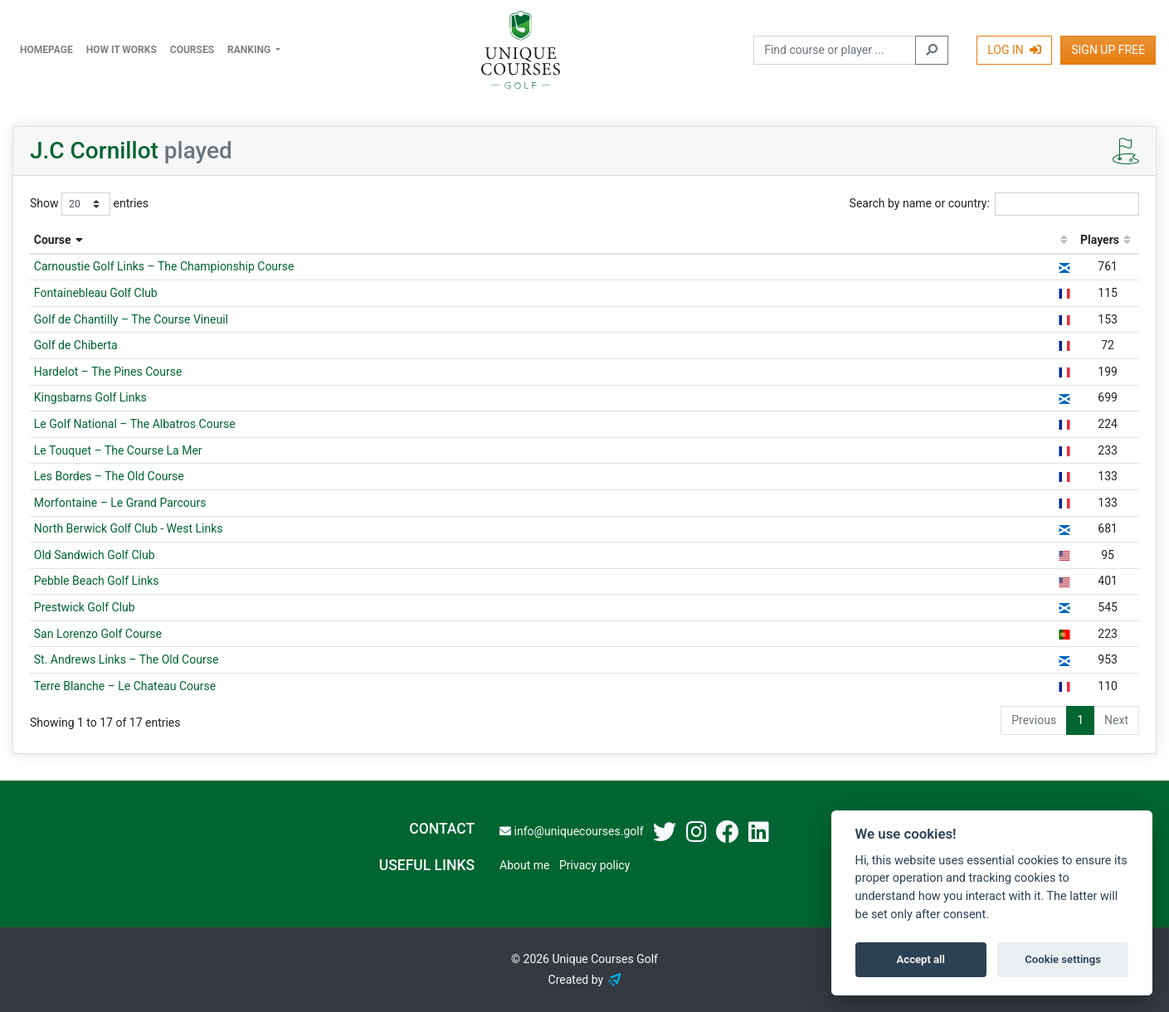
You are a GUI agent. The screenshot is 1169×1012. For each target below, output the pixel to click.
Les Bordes (109, 476)
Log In (1014, 49)
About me (524, 865)
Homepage (46, 50)
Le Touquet (118, 450)
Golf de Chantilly (131, 319)
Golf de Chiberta (76, 345)
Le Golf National (135, 424)
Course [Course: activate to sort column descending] (52, 239)
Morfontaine (120, 502)
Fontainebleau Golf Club (96, 292)
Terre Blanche (125, 686)
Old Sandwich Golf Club (94, 555)
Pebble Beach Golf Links (96, 580)
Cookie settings (1063, 959)
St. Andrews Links (126, 659)
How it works (121, 50)
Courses (192, 50)
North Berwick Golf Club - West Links (128, 528)
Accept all (921, 959)
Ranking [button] (250, 50)
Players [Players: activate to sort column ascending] (1099, 239)
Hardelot (108, 371)
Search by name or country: (994, 204)
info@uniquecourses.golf (571, 831)
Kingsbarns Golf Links (90, 397)
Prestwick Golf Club (84, 607)
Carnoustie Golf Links (164, 266)
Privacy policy (594, 865)
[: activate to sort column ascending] (1064, 241)
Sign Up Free (1108, 49)
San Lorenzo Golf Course (98, 633)
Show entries (89, 204)
